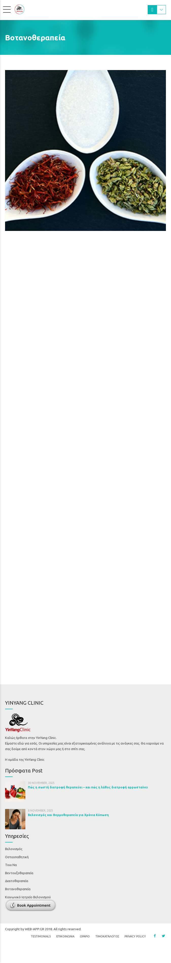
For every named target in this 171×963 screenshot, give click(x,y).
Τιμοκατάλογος (107, 946)
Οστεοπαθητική (17, 857)
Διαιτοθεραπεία (16, 881)
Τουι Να (11, 865)
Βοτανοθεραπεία (17, 889)
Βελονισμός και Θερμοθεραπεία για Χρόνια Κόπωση (68, 815)
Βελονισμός (13, 849)
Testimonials (41, 946)
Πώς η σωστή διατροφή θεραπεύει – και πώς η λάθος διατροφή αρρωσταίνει (88, 787)
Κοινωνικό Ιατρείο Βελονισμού (28, 897)
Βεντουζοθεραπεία (19, 873)
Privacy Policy (135, 946)
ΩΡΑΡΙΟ (85, 946)
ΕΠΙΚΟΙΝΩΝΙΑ (65, 946)
